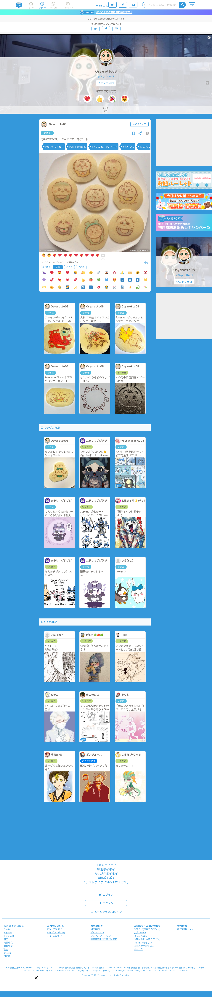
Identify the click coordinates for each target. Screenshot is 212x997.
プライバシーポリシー (102, 935)
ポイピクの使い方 (56, 932)
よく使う (46, 267)
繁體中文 (8, 945)
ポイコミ (138, 949)
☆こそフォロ (106, 83)
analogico (113, 975)
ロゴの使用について (144, 945)
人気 (58, 267)
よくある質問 (140, 935)
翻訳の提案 (18, 925)
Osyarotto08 (106, 71)
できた (47, 133)
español (8, 932)
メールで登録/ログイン (106, 911)
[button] (36, 977)
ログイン (106, 894)
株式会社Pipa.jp (185, 929)
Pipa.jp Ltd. (125, 975)
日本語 (7, 956)
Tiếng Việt (9, 935)
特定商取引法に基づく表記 (104, 939)
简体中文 (8, 942)
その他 (81, 267)
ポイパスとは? (54, 935)
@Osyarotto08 (106, 76)
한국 (6, 939)
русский (8, 952)
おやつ (69, 267)
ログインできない (143, 942)
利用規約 (95, 929)
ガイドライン (97, 932)
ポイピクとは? (54, 929)
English (7, 929)
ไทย (6, 949)
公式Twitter (140, 932)
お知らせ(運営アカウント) (147, 929)
